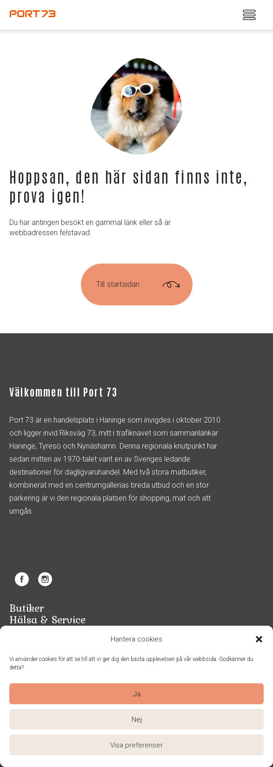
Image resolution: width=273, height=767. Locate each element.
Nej (137, 719)
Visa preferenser (136, 745)
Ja (136, 694)
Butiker (26, 608)
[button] (259, 639)
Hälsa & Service (47, 619)
